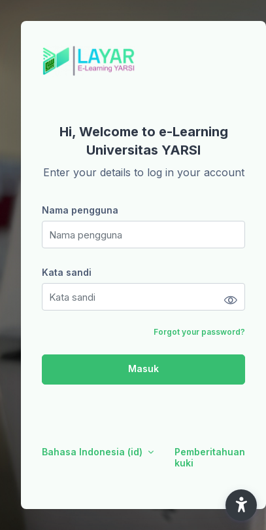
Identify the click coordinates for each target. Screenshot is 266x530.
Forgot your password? (199, 332)
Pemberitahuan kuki (210, 457)
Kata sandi (66, 272)
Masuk (143, 368)
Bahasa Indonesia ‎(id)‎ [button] (93, 451)
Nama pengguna (80, 210)
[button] (241, 505)
